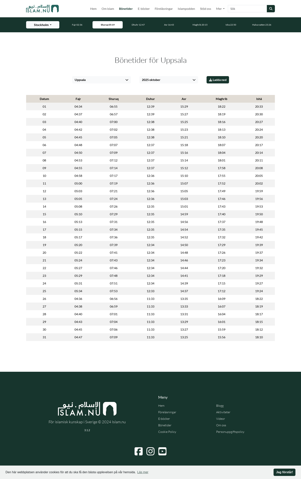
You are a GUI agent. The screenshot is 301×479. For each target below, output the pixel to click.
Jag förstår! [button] (284, 472)
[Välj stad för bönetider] (42, 24)
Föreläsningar (164, 8)
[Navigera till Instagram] (150, 451)
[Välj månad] (168, 79)
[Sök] (247, 8)
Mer (219, 8)
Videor (220, 419)
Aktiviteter (223, 412)
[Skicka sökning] (271, 8)
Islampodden (186, 8)
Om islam (108, 8)
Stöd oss (205, 8)
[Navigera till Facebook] (139, 451)
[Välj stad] (101, 79)
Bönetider (126, 8)
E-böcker (144, 8)
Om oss (221, 425)
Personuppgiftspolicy (230, 432)
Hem (93, 8)
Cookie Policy (167, 432)
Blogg (220, 405)
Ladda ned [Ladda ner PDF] (218, 79)
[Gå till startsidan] (42, 8)
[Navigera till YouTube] (162, 451)
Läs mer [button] (142, 472)
